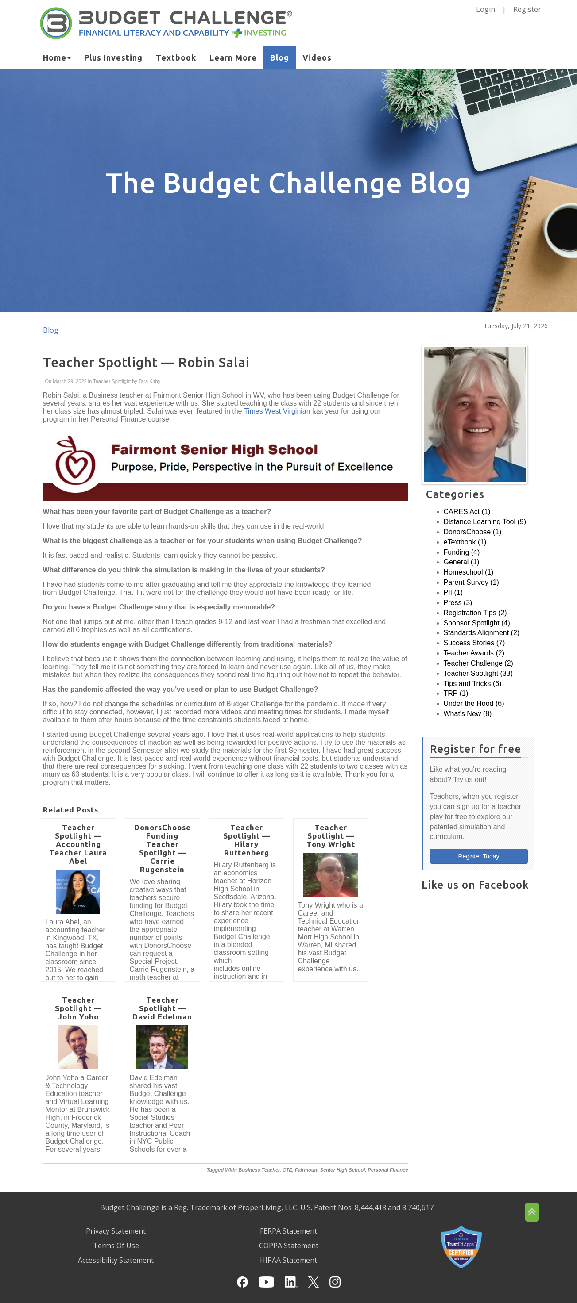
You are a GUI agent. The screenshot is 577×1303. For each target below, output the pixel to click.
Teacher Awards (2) (474, 653)
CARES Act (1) (467, 511)
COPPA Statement (288, 1245)
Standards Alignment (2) (482, 632)
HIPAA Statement (288, 1260)
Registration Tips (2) (475, 613)
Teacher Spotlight (112, 381)
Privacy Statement (116, 1231)
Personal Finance (388, 1170)
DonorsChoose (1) (473, 532)
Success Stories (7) (474, 643)
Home (57, 57)
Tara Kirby (148, 381)
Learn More (233, 57)
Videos (317, 57)
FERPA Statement (288, 1231)
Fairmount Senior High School (330, 1170)
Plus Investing (113, 57)
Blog (279, 57)
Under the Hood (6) (474, 703)
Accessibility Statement (116, 1260)
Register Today (478, 856)
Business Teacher (259, 1170)
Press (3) (458, 602)
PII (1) (453, 592)
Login (485, 9)
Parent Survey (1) (471, 582)
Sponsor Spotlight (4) (477, 623)
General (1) (462, 562)
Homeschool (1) (469, 572)
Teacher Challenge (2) (478, 663)
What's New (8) (468, 713)
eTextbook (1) (465, 542)
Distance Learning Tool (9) (485, 521)
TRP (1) (456, 693)
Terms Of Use (116, 1245)
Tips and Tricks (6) (473, 683)
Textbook (176, 57)
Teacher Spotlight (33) (478, 673)
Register (527, 9)
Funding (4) (462, 552)
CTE (287, 1170)
